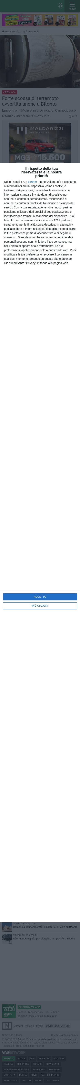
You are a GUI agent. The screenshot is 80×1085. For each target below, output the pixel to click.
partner (32, 181)
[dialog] (40, 542)
